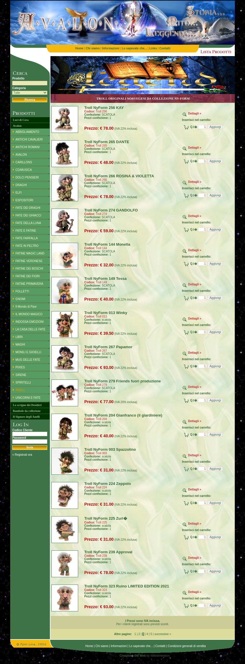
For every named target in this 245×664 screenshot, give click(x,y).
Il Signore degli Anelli (26, 416)
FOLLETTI (22, 291)
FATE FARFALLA (26, 238)
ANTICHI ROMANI (27, 147)
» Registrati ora (22, 454)
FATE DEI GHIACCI (28, 215)
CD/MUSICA (23, 169)
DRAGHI (21, 185)
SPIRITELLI (23, 382)
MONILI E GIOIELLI (28, 352)
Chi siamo (101, 646)
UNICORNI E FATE (28, 397)
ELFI (18, 192)
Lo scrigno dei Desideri (27, 405)
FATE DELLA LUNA (28, 223)
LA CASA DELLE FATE (30, 329)
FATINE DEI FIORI (27, 276)
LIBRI (19, 337)
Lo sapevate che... (141, 646)
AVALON (21, 154)
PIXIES (20, 367)
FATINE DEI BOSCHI (29, 268)
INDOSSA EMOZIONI (29, 321)
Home (89, 646)
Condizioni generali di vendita (187, 646)
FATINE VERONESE (29, 261)
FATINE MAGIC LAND (29, 253)
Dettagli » (194, 113)
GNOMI (20, 299)
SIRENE (20, 375)
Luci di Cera (21, 120)
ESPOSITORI (24, 200)
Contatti (160, 646)
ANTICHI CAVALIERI (29, 139)
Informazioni (119, 646)
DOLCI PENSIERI (27, 177)
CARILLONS (23, 162)
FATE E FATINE (25, 230)
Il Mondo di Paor (26, 306)
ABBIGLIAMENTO (27, 132)
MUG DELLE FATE (27, 359)
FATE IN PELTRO (26, 245)
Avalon (17, 125)
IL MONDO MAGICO (28, 314)
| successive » (161, 634)
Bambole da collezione (27, 410)
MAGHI (20, 344)
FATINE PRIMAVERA (29, 283)
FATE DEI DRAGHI (27, 207)
